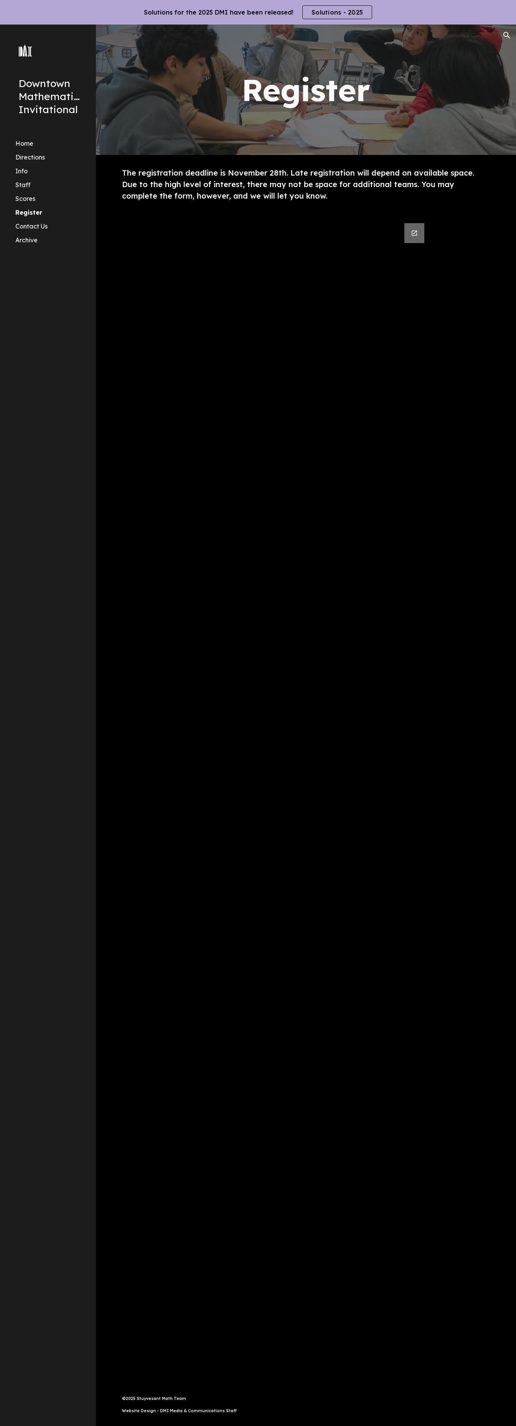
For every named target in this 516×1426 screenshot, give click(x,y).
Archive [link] (26, 240)
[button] (507, 35)
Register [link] (28, 212)
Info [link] (21, 171)
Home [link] (24, 143)
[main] (306, 90)
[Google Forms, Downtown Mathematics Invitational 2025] (306, 798)
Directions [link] (30, 157)
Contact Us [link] (31, 226)
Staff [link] (23, 185)
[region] (258, 12)
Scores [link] (25, 198)
